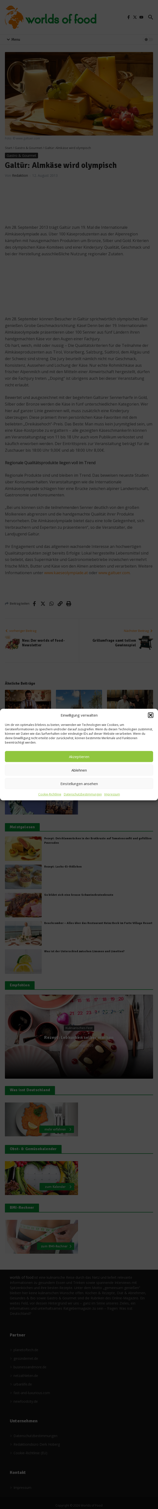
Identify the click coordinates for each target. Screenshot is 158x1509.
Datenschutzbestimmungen (83, 794)
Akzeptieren (79, 756)
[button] (150, 715)
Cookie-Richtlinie (49, 794)
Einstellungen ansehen (79, 783)
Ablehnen (79, 770)
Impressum (112, 794)
